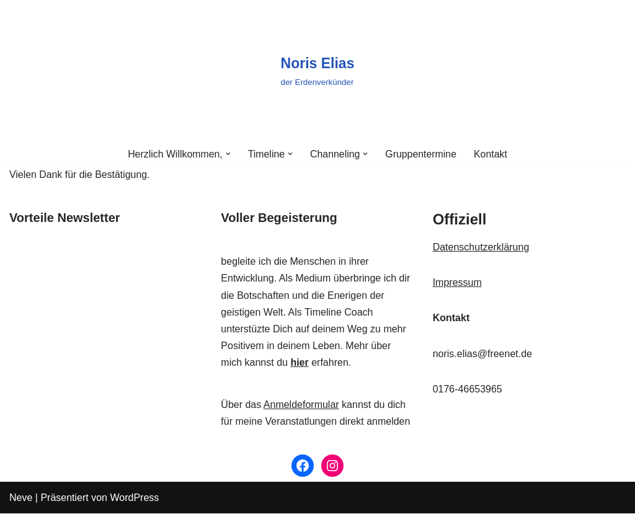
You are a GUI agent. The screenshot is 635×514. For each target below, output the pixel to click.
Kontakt (491, 154)
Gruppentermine (422, 154)
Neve (20, 498)
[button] (227, 153)
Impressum (457, 283)
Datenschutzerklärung (481, 247)
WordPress (134, 498)
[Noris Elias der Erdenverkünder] (318, 70)
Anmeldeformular (301, 404)
